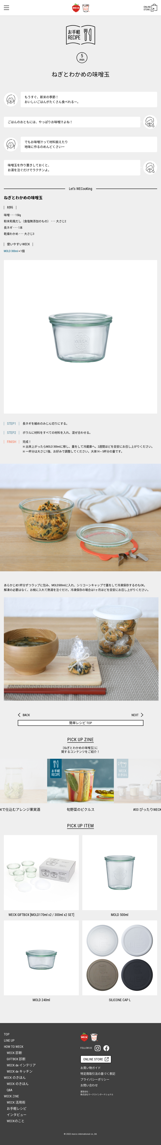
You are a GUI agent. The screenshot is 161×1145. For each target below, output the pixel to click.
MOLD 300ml (11, 251)
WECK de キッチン (19, 1071)
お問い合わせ (89, 1085)
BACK (26, 715)
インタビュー (16, 1115)
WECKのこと (16, 1121)
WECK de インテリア (21, 1065)
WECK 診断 (14, 1053)
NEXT (135, 715)
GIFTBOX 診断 (16, 1059)
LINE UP (9, 1040)
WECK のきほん (18, 1084)
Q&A (9, 1090)
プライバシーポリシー (94, 1079)
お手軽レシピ (16, 1109)
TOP (6, 1034)
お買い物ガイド (90, 1068)
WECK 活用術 (16, 1102)
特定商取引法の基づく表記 (97, 1073)
